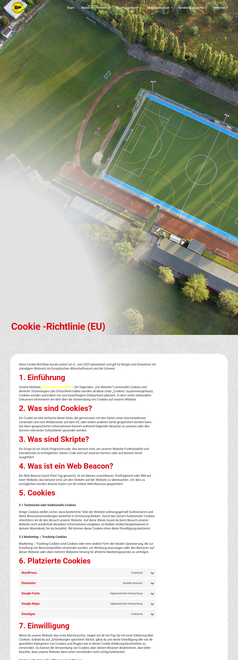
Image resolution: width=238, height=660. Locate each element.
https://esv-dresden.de (57, 388)
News (85, 7)
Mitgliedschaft (158, 7)
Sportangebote (127, 7)
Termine (219, 7)
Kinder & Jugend (191, 7)
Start (71, 7)
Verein (102, 7)
